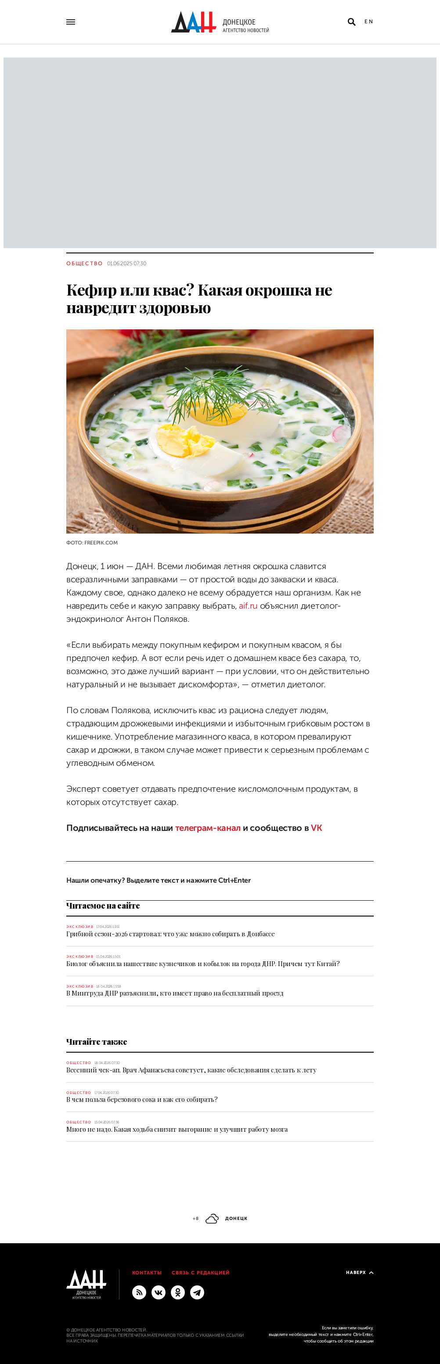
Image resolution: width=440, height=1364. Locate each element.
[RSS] (139, 1292)
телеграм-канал (208, 828)
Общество (84, 263)
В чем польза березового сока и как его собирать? (142, 1099)
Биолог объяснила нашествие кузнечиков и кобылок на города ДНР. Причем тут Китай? (202, 963)
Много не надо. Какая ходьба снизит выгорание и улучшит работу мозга (177, 1129)
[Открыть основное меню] (71, 22)
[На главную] (220, 22)
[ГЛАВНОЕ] (197, 1292)
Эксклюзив (80, 927)
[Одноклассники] (178, 1292)
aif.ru (248, 606)
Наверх (360, 1272)
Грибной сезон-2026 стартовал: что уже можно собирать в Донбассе (170, 933)
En (369, 21)
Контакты (147, 1273)
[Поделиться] (50, 527)
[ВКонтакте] (158, 1292)
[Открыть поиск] (352, 22)
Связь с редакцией (201, 1273)
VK (316, 828)
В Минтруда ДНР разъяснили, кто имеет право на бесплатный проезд (175, 993)
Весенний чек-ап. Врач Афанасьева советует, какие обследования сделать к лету (191, 1069)
